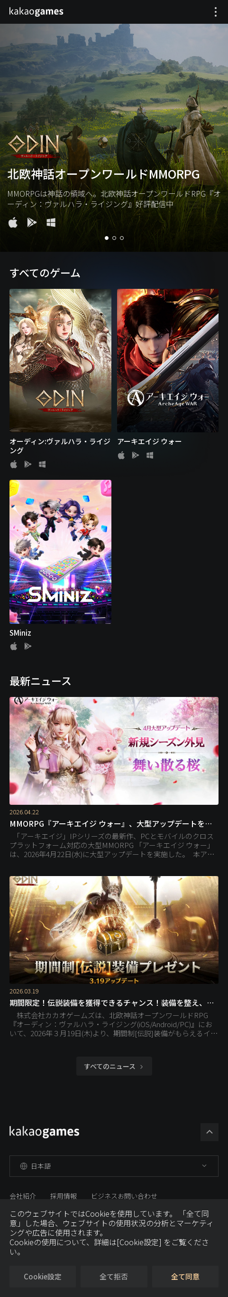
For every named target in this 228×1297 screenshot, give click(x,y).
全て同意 (185, 1276)
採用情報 (63, 1196)
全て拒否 (114, 1276)
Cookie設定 (43, 1276)
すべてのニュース (114, 1066)
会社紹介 (22, 1196)
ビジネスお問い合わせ (124, 1196)
